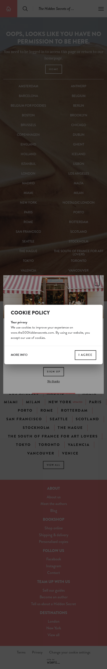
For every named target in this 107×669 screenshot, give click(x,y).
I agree (85, 355)
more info (19, 355)
